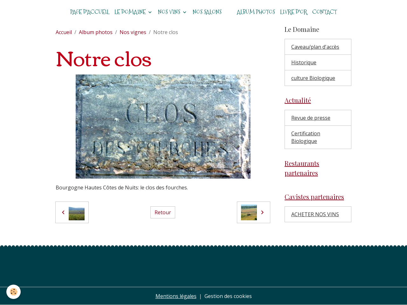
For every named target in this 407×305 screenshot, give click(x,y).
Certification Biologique (305, 137)
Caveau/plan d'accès (315, 46)
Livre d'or (293, 12)
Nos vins (170, 12)
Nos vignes (133, 32)
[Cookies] (13, 292)
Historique (303, 62)
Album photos (256, 12)
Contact (324, 12)
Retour (163, 212)
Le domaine (130, 12)
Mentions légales (176, 296)
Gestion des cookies (228, 296)
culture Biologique (313, 78)
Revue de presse (310, 117)
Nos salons (207, 12)
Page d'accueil (89, 12)
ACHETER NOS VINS (315, 214)
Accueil (64, 32)
